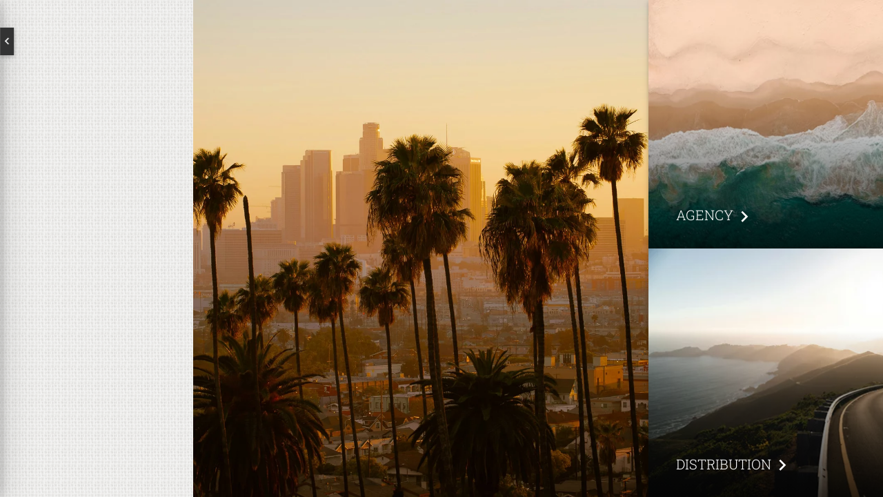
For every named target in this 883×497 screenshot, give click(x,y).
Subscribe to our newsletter (81, 370)
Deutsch (131, 41)
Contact (97, 313)
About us (97, 225)
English (62, 41)
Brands (97, 269)
